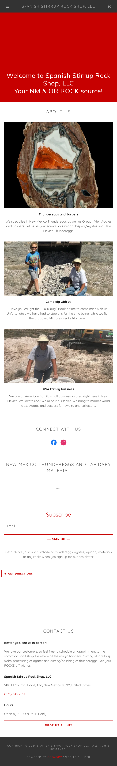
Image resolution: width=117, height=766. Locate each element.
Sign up (58, 539)
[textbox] (58, 525)
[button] (9, 6)
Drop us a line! (58, 725)
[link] (58, 6)
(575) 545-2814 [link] (14, 694)
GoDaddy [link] (54, 757)
